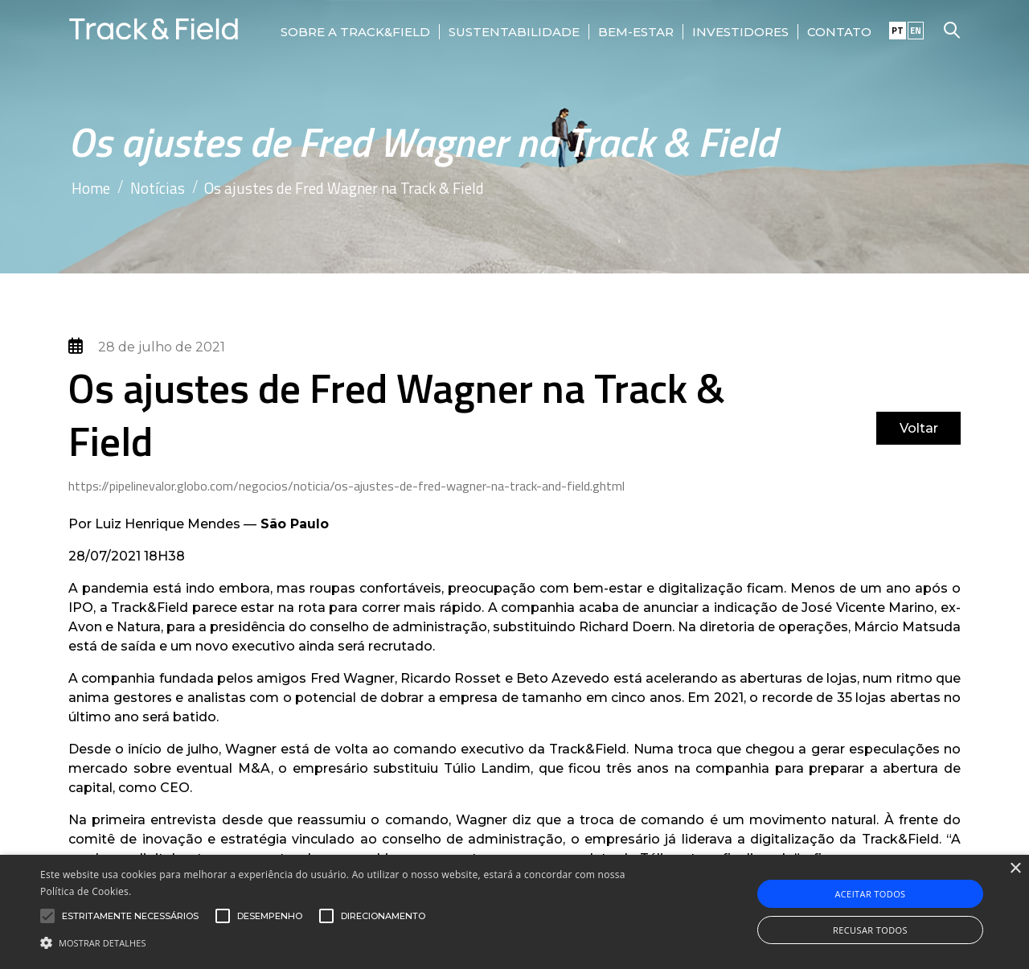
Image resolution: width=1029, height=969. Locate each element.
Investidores (740, 31)
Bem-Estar (636, 31)
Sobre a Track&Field (355, 31)
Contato (839, 31)
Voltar (919, 428)
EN (915, 30)
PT (898, 30)
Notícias (157, 187)
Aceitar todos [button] (869, 894)
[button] (348, 941)
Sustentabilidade (514, 31)
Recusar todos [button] (870, 930)
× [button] (1015, 869)
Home (91, 187)
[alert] (514, 912)
